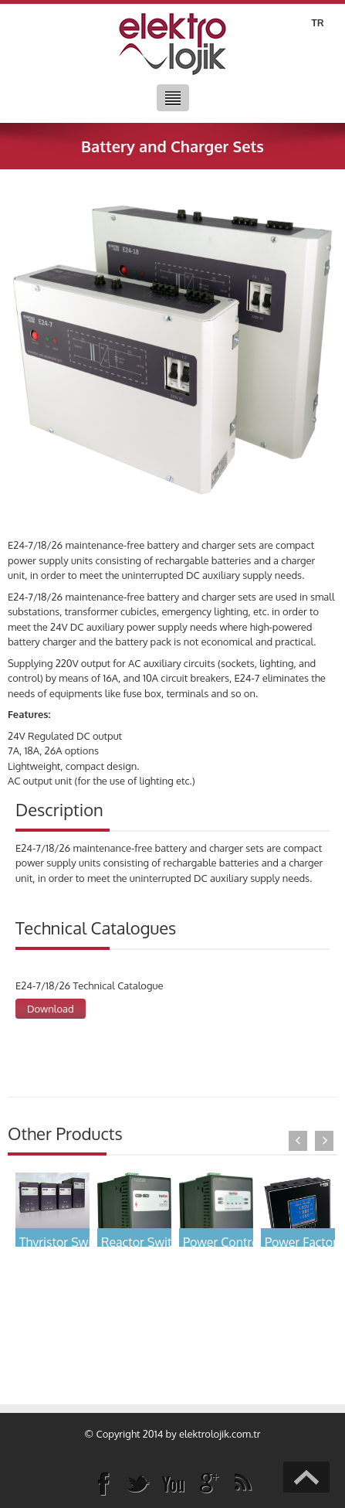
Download (50, 1008)
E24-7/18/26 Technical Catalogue (89, 985)
